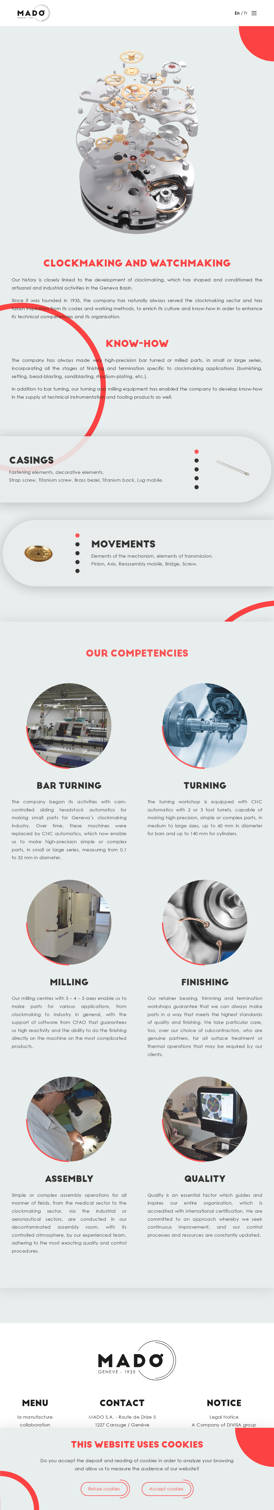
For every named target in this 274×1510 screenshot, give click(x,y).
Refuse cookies (104, 1488)
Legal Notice (224, 1417)
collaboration (35, 1425)
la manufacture (35, 1417)
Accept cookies (166, 1488)
